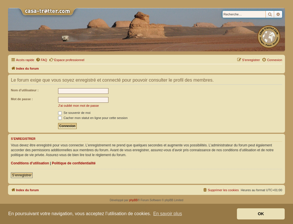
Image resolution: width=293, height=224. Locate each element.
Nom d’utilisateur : (25, 90)
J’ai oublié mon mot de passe (78, 105)
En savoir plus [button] (167, 213)
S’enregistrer (21, 175)
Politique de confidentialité (74, 163)
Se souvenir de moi (74, 112)
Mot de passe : (22, 99)
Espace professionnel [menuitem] (66, 60)
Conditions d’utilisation (30, 163)
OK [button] (261, 213)
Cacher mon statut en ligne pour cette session (93, 118)
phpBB (133, 200)
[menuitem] (41, 59)
